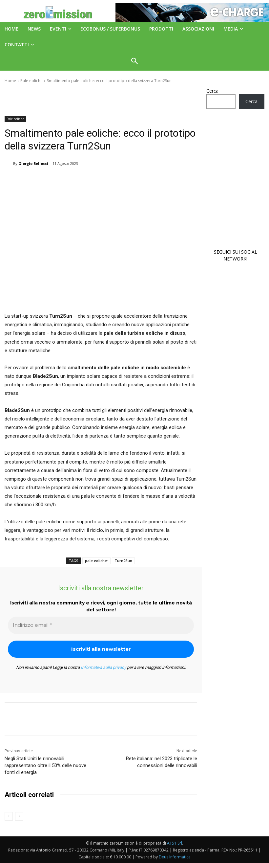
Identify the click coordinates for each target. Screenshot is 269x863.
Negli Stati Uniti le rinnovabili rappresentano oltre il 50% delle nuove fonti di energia (45, 765)
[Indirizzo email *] (101, 625)
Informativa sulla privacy (103, 667)
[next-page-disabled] (19, 816)
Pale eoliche (31, 80)
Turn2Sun (123, 560)
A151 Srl (174, 843)
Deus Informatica (175, 857)
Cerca (212, 91)
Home (10, 80)
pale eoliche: (96, 560)
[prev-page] (9, 816)
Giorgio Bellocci (33, 163)
